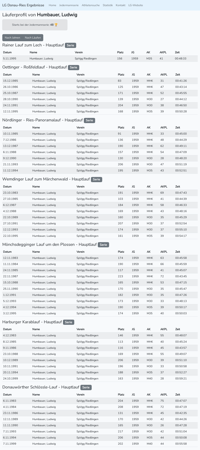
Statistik (108, 5)
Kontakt (120, 5)
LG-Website (135, 5)
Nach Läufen (33, 37)
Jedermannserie (69, 5)
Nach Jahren (12, 37)
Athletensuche (91, 5)
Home (52, 5)
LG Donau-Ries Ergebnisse (23, 5)
